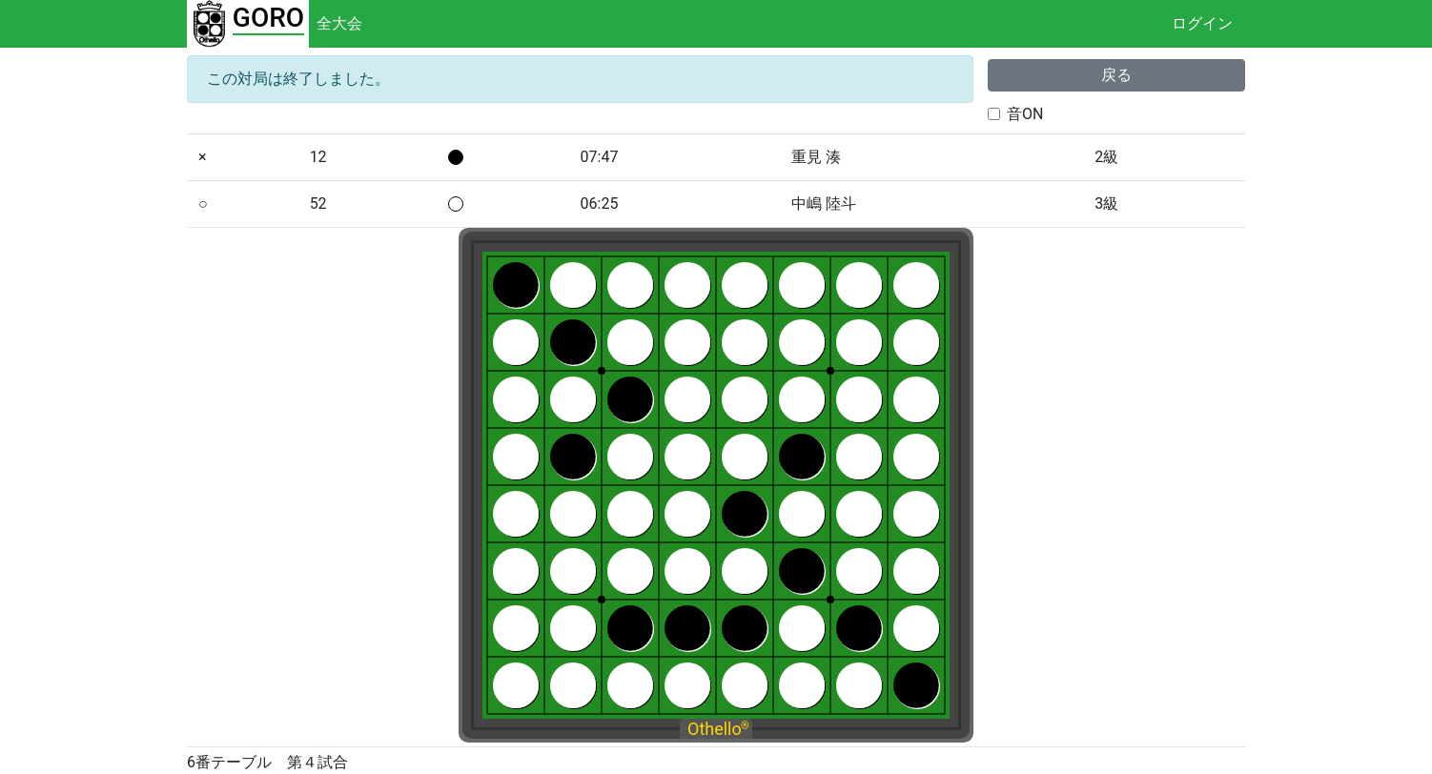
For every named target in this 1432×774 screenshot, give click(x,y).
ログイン (1202, 23)
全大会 (339, 23)
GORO (268, 17)
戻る (1116, 75)
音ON (1025, 114)
